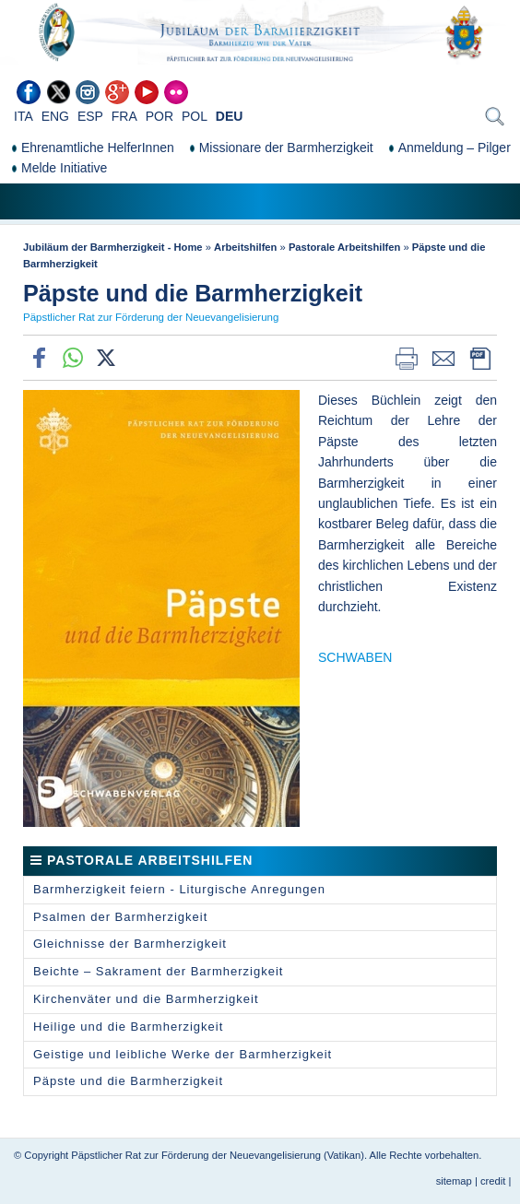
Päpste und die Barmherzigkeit (128, 1081)
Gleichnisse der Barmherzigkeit (130, 943)
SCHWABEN (355, 657)
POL (194, 116)
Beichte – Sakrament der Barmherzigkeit (158, 971)
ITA (23, 116)
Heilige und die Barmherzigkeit (128, 1026)
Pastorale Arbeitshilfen (344, 247)
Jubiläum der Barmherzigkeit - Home (113, 247)
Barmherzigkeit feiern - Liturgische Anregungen (179, 889)
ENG (55, 116)
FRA (124, 116)
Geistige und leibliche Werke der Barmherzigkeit (182, 1054)
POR (159, 116)
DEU (229, 116)
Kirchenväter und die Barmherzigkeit (146, 999)
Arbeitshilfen (245, 247)
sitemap (454, 1180)
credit (492, 1180)
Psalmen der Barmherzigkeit (120, 917)
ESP (90, 116)
